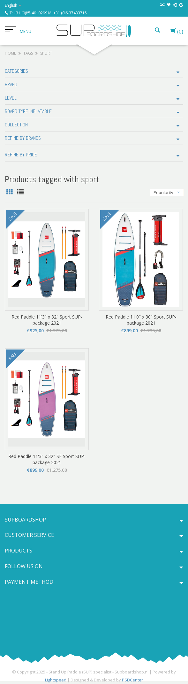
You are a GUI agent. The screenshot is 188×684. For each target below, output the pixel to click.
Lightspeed (55, 680)
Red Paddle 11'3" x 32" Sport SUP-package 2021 (46, 320)
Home (10, 53)
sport (46, 53)
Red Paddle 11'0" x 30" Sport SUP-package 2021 (141, 320)
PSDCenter (132, 680)
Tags (28, 53)
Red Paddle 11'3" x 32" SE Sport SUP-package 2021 (47, 459)
